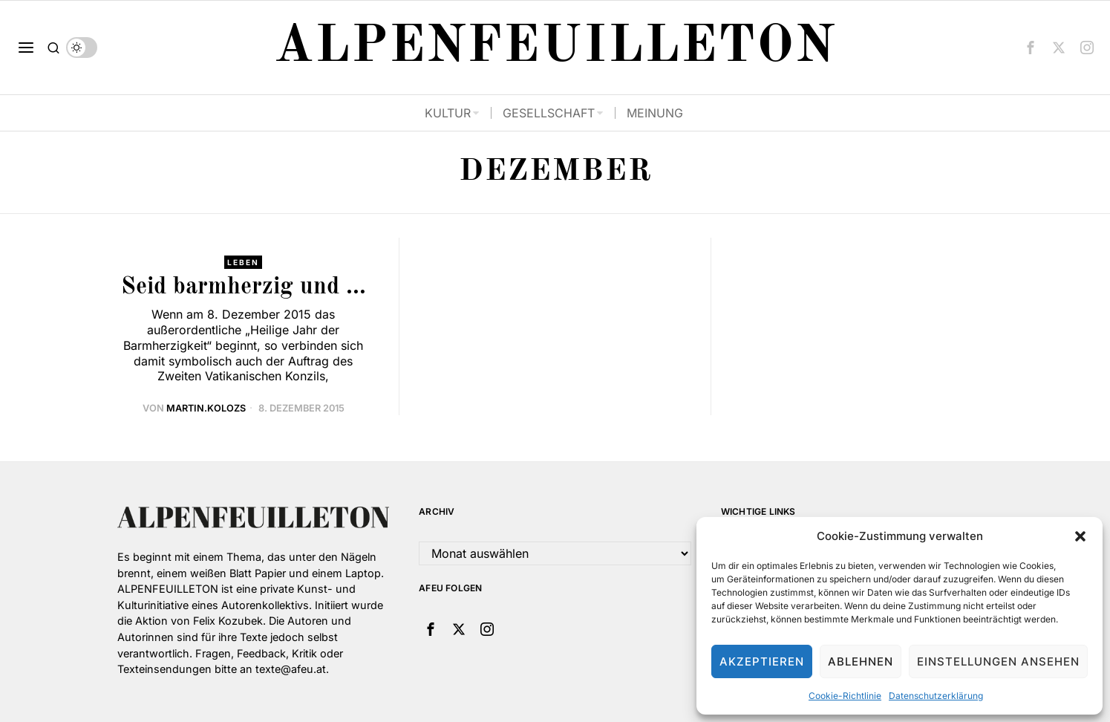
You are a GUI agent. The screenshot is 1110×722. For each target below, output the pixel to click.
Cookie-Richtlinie (845, 695)
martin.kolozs (206, 408)
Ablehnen (860, 661)
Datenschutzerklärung (936, 695)
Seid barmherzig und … (243, 287)
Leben (243, 262)
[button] (1080, 536)
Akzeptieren (761, 661)
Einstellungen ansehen (998, 661)
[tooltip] (1030, 47)
